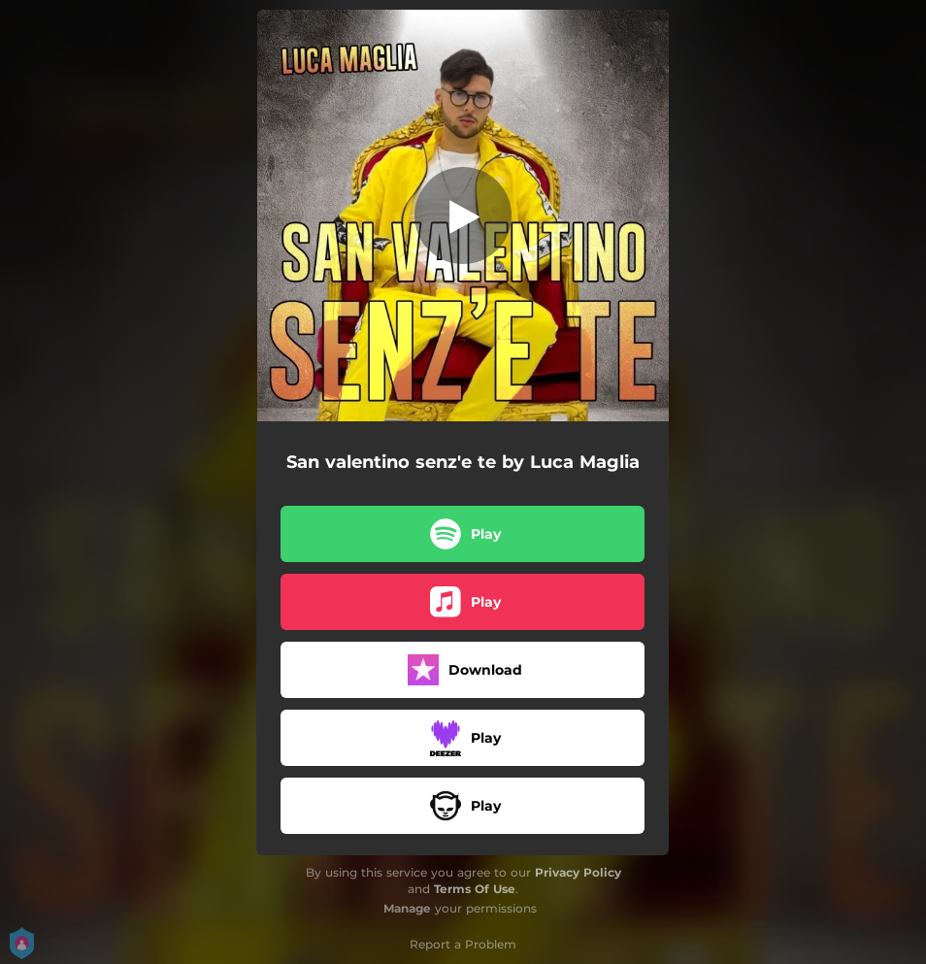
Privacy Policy (578, 872)
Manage (407, 908)
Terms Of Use (474, 888)
